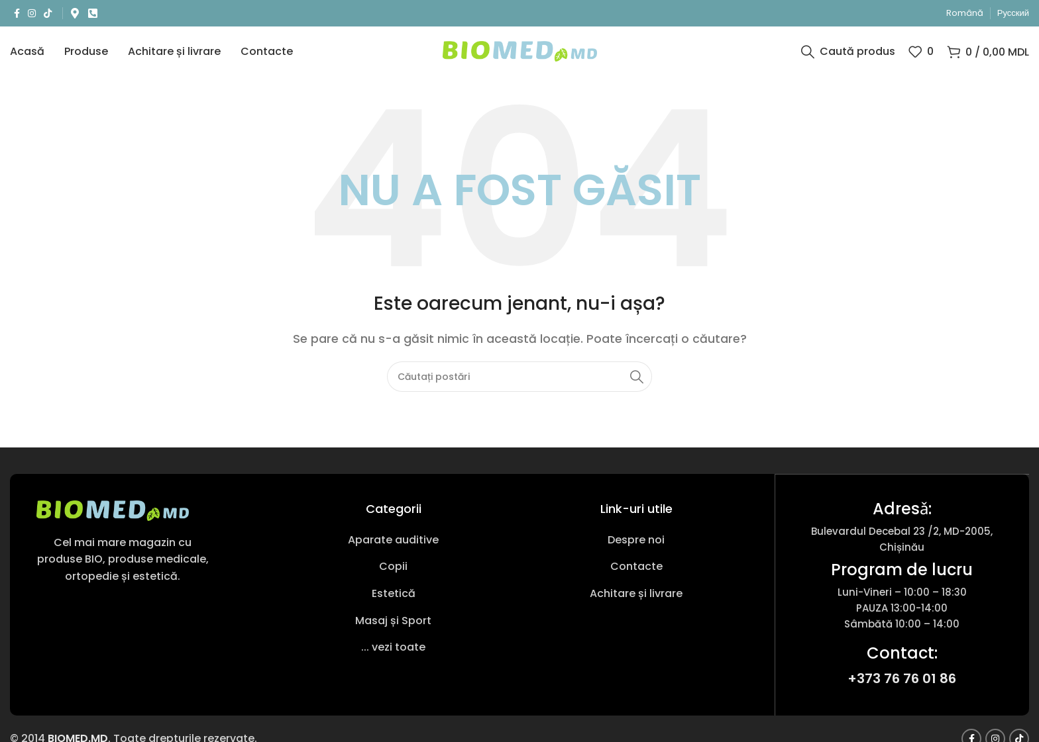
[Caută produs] (848, 56)
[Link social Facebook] (17, 14)
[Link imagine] (112, 519)
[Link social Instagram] (32, 14)
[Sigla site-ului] (520, 55)
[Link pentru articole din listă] (393, 549)
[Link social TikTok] (48, 14)
